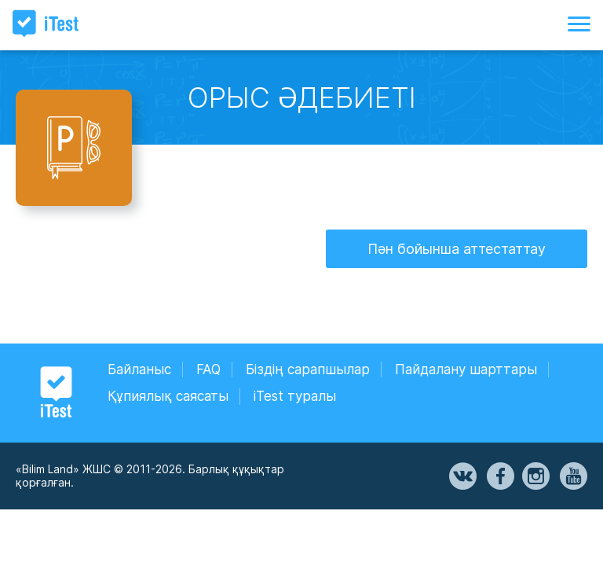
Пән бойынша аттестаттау (456, 249)
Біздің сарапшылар (308, 369)
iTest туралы (295, 396)
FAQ (208, 369)
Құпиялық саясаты (168, 396)
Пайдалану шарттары (466, 369)
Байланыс (139, 369)
